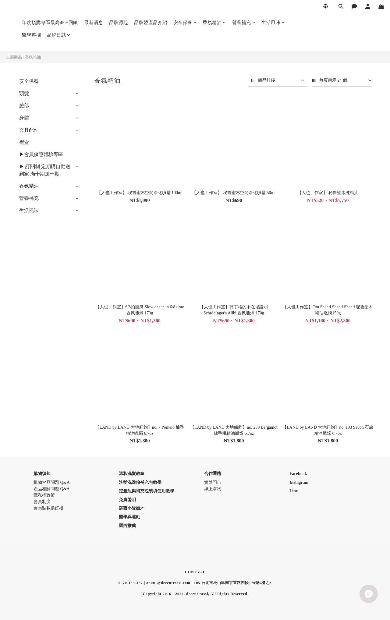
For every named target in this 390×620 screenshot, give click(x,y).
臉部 (24, 105)
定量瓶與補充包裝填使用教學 (146, 491)
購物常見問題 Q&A (52, 482)
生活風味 (273, 22)
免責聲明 (127, 500)
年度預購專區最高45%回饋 (50, 22)
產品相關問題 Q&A (52, 489)
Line (293, 491)
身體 (24, 117)
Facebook (298, 473)
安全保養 (185, 22)
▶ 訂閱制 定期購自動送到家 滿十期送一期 (44, 170)
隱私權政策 (44, 495)
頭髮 (24, 93)
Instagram (298, 482)
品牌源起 (118, 22)
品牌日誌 (58, 35)
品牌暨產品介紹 (150, 22)
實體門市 (212, 482)
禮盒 (24, 142)
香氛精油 (214, 22)
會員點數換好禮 (48, 508)
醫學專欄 (31, 35)
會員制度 (42, 501)
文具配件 (29, 130)
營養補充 (244, 22)
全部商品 (14, 57)
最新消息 (93, 22)
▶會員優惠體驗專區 (41, 154)
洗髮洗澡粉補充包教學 (140, 482)
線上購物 (212, 489)
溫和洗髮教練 (131, 473)
